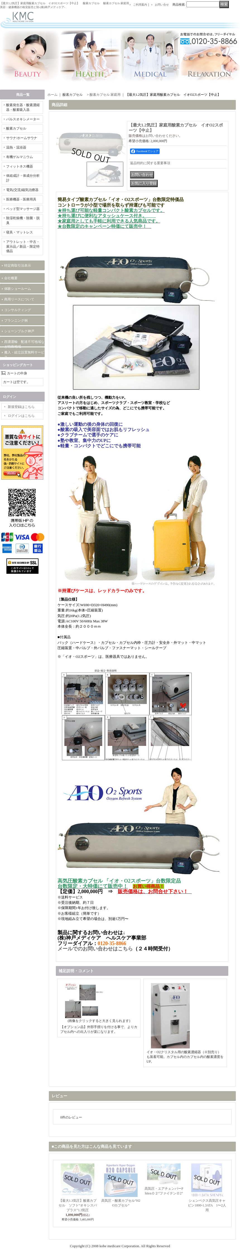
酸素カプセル (18, 128)
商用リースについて (19, 299)
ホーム (52, 95)
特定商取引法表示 (17, 265)
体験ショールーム (17, 289)
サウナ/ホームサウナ (21, 138)
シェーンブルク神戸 (19, 331)
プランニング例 (16, 320)
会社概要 (11, 278)
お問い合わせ (155, 136)
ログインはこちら (21, 416)
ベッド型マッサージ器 (23, 209)
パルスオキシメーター (23, 119)
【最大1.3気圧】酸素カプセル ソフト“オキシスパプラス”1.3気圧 (78, 1205)
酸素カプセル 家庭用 (105, 95)
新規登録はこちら (21, 407)
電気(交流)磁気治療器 (22, 190)
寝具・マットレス (19, 232)
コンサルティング (17, 310)
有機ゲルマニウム (19, 157)
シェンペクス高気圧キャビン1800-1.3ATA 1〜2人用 (207, 1205)
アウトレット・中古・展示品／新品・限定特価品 (23, 246)
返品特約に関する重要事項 (150, 163)
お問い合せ (162, 4)
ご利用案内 (140, 4)
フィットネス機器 (19, 166)
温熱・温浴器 (16, 147)
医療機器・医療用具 (21, 199)
